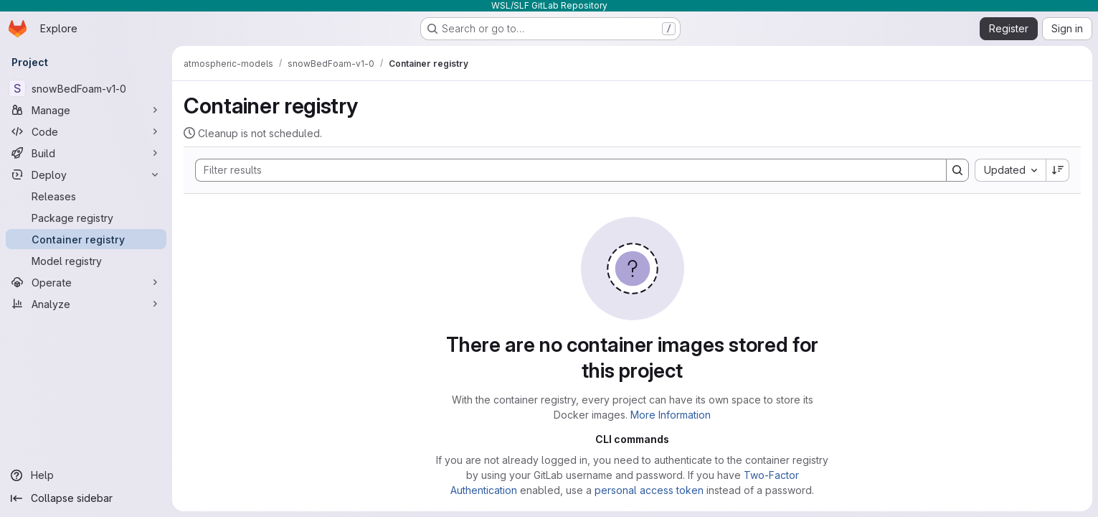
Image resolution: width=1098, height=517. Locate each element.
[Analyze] (86, 304)
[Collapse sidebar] (86, 498)
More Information (670, 415)
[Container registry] (86, 239)
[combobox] (1010, 170)
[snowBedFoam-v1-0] (86, 88)
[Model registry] (86, 261)
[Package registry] (86, 218)
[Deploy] (86, 174)
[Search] (564, 170)
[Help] (86, 475)
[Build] (86, 153)
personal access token (649, 490)
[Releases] (86, 196)
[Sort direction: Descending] (1057, 170)
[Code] (86, 131)
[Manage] (86, 110)
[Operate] (86, 282)
